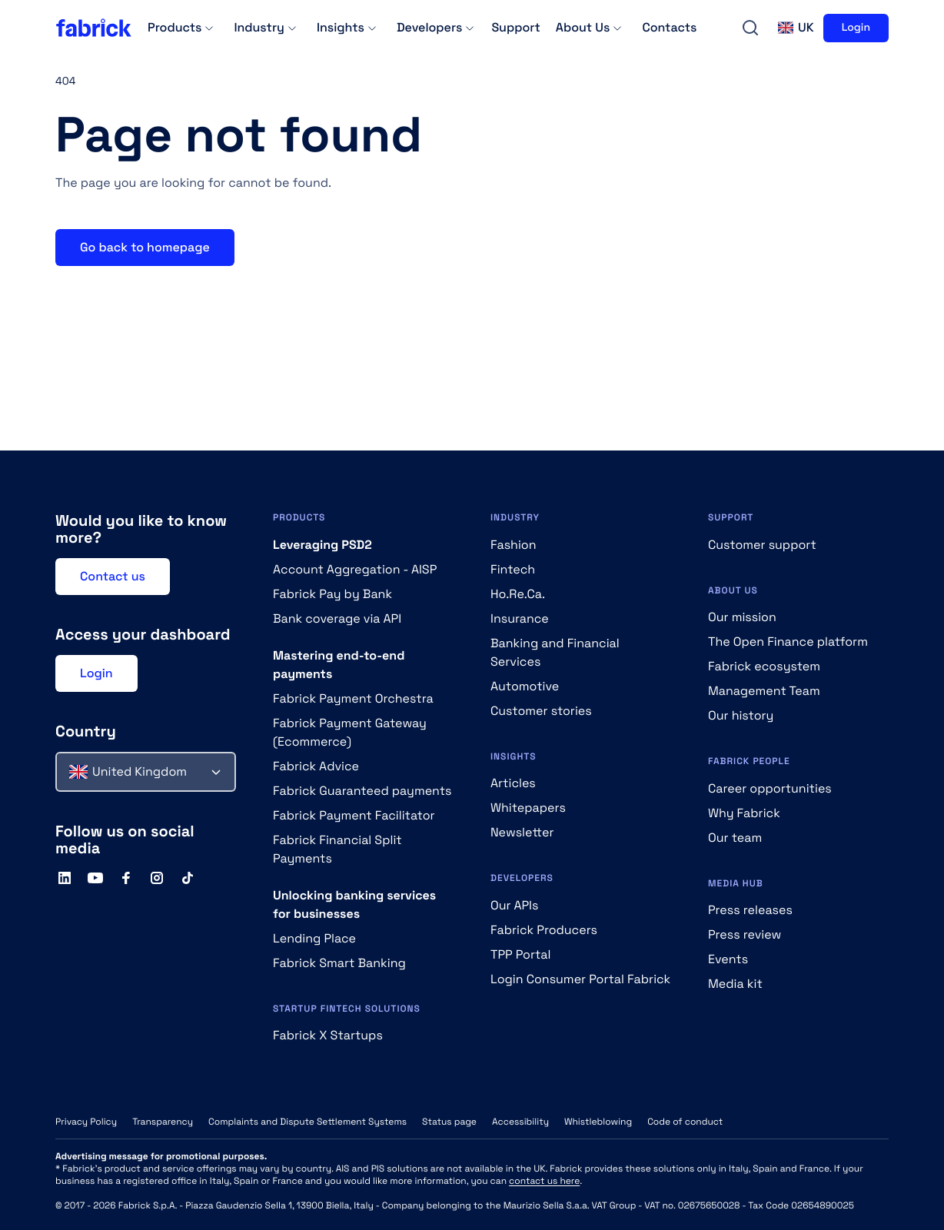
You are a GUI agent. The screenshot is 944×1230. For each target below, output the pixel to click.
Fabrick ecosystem (764, 666)
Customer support (762, 545)
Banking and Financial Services (555, 652)
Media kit (735, 984)
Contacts (669, 27)
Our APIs (514, 905)
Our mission (742, 617)
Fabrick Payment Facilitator (354, 815)
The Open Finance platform (788, 641)
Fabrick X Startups (328, 1035)
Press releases (750, 910)
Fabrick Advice (316, 766)
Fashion (513, 545)
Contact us (112, 576)
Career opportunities (770, 788)
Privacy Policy (86, 1121)
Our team (735, 837)
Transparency (162, 1121)
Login (856, 28)
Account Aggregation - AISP (355, 569)
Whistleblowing (598, 1121)
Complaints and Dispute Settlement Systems (307, 1121)
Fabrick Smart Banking (339, 963)
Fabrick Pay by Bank (332, 594)
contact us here (544, 1181)
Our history (740, 715)
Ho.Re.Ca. (517, 594)
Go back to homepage (145, 247)
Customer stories (541, 711)
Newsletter (522, 832)
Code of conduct (685, 1121)
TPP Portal (520, 954)
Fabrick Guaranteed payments (362, 791)
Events (728, 959)
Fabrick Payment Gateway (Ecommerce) (350, 732)
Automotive (524, 686)
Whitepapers (528, 808)
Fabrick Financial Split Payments (337, 849)
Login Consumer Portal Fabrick (580, 979)
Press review (744, 934)
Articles (513, 783)
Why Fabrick (744, 813)
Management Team (764, 691)
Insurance (519, 618)
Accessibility (520, 1121)
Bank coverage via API (337, 618)
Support (515, 27)
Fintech (512, 569)
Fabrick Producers (543, 930)
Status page (449, 1121)
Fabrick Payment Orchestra (353, 698)
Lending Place (314, 938)
